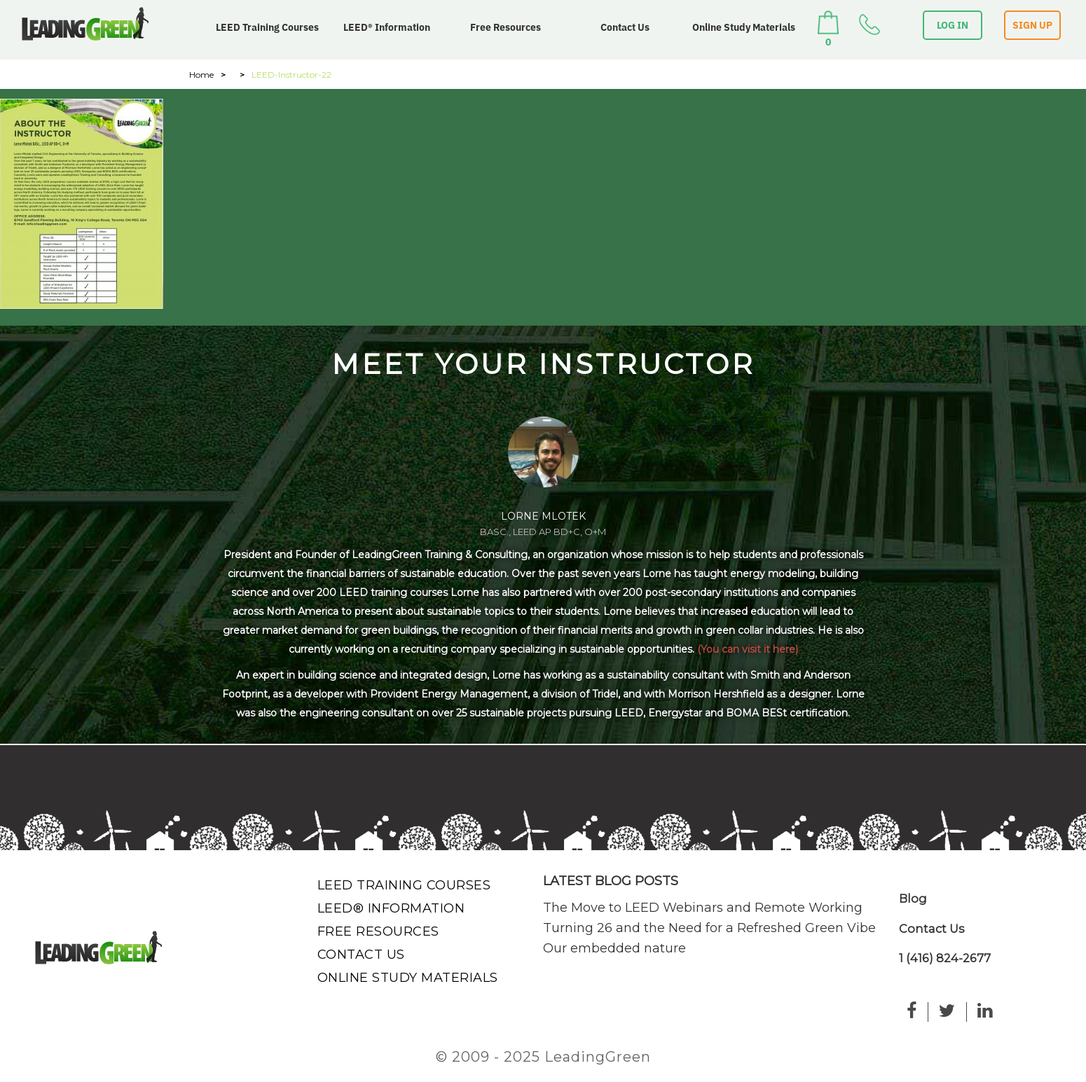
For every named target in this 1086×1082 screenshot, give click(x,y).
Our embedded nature (614, 948)
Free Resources (505, 27)
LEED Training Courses (267, 27)
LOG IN (952, 25)
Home (201, 74)
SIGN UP (1032, 25)
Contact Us (624, 27)
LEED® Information (386, 27)
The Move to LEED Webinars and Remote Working (702, 907)
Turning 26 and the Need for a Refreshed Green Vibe (709, 928)
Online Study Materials (743, 27)
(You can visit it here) (747, 649)
